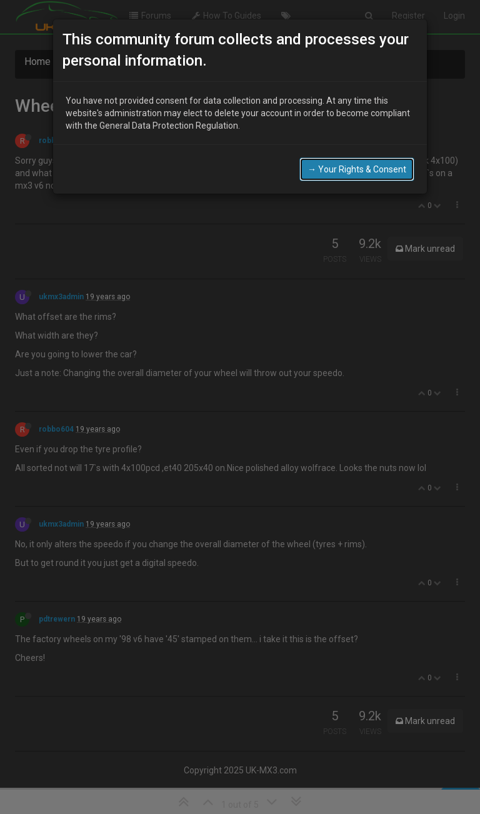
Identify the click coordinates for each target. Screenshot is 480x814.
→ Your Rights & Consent (357, 162)
